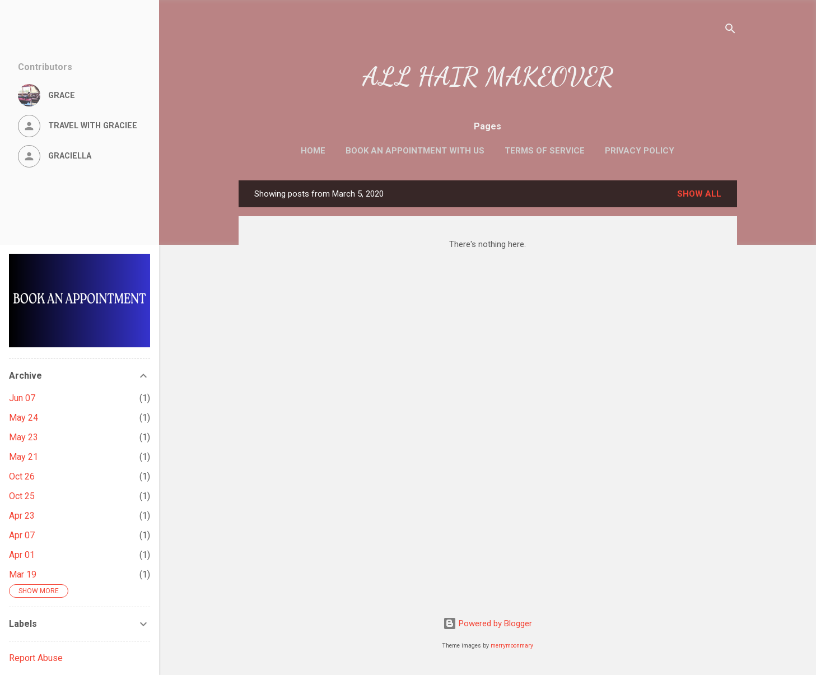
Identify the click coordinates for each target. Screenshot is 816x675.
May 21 (23, 456)
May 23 (23, 437)
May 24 (23, 417)
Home (313, 151)
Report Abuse (36, 658)
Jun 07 (22, 398)
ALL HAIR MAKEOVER (487, 77)
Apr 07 (22, 535)
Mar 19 (22, 574)
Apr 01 (22, 555)
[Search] (730, 30)
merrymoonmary (512, 645)
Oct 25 (22, 496)
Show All (699, 194)
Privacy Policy (639, 151)
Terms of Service (545, 151)
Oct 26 (22, 476)
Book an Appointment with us (415, 151)
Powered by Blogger (487, 623)
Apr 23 (22, 515)
